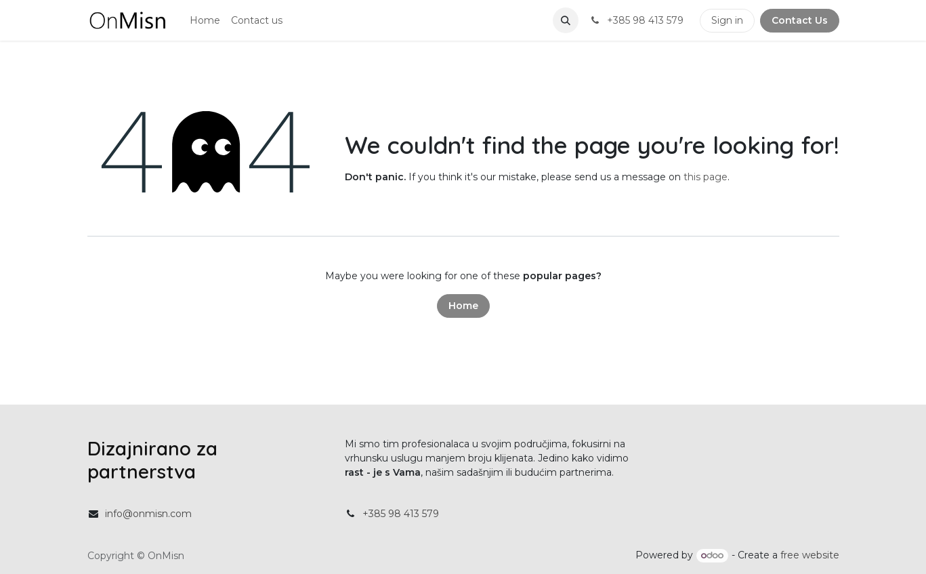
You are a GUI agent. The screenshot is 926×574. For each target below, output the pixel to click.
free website (809, 555)
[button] (565, 20)
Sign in (727, 20)
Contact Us (800, 20)
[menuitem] (205, 20)
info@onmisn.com (148, 514)
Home (463, 306)
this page (705, 177)
